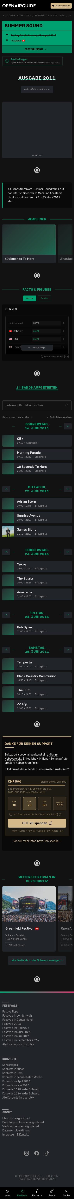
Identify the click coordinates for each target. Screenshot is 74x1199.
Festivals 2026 (11, 1024)
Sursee (17, 40)
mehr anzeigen (37, 347)
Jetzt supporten (61, 6)
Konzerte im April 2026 (16, 1081)
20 (29, 804)
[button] (37, 49)
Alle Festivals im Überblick (18, 1044)
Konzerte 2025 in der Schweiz (21, 1089)
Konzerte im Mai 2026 (15, 1085)
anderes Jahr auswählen (37, 89)
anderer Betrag (59, 803)
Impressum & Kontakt (15, 1134)
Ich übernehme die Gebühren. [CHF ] (36, 814)
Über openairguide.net (16, 1118)
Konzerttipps (10, 1065)
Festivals (25, 16)
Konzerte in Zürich (13, 1069)
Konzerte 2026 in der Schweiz (21, 1093)
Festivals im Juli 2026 (15, 1036)
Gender (44, 298)
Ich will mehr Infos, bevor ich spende (36, 841)
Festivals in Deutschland (17, 1019)
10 (14, 804)
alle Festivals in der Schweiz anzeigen (35, 960)
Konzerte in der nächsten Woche (22, 1077)
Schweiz (39, 16)
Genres (29, 298)
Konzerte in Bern (12, 1073)
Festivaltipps (10, 1011)
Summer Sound (56, 16)
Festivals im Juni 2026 (16, 1032)
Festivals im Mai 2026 (15, 1028)
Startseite (9, 16)
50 (44, 804)
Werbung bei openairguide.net (20, 1126)
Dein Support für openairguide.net (23, 1122)
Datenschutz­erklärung (16, 1130)
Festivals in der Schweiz (17, 1015)
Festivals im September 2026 (20, 1040)
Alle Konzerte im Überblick (18, 1097)
